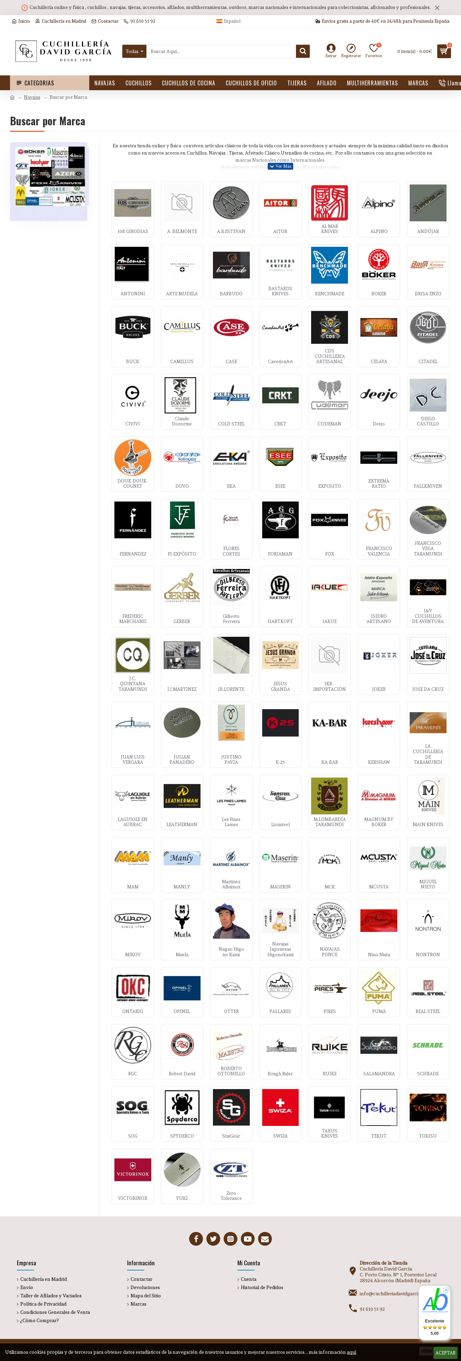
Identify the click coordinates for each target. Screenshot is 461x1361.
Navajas (32, 97)
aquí (351, 1352)
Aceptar (445, 1352)
